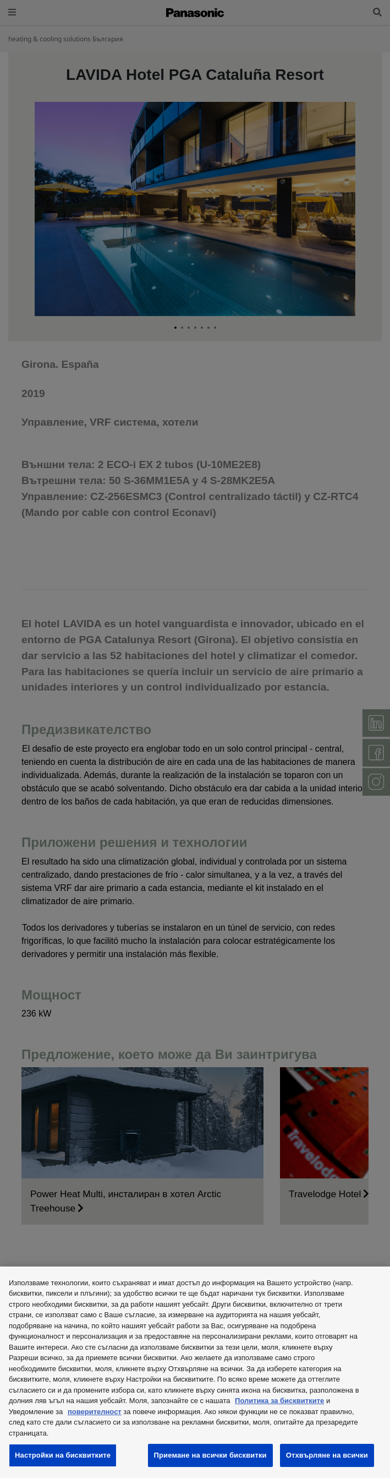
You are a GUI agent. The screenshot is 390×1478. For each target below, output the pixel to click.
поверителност (95, 1412)
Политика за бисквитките (279, 1401)
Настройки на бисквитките (63, 1455)
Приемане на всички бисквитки (210, 1455)
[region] (195, 1372)
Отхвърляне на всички (327, 1455)
